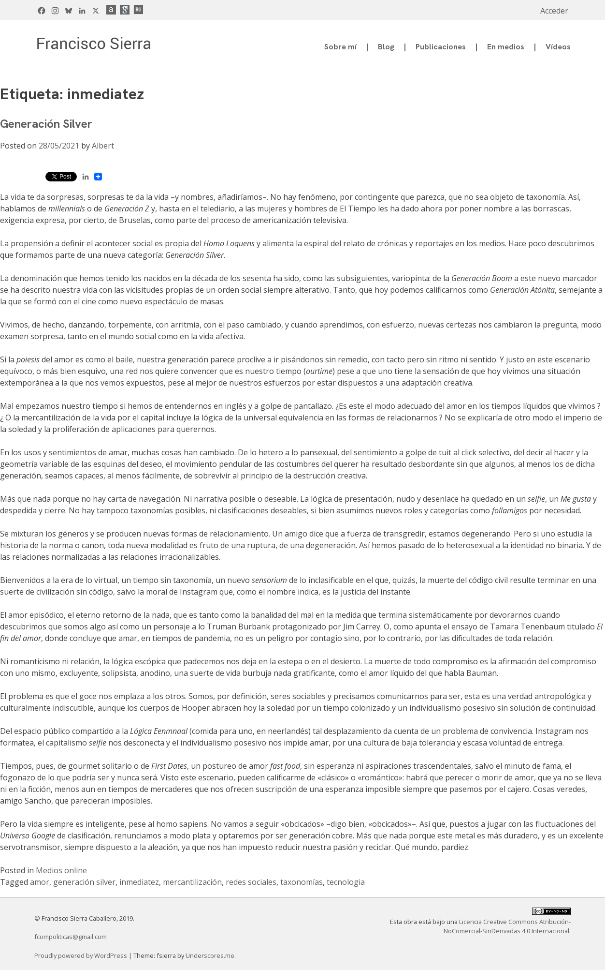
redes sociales (251, 882)
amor (39, 882)
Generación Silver (46, 123)
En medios (505, 47)
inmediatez (139, 882)
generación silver (84, 882)
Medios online (61, 870)
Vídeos (558, 47)
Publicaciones (441, 47)
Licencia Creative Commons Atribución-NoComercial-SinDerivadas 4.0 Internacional (507, 926)
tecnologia (346, 882)
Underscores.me (210, 955)
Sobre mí (340, 47)
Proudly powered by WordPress (81, 955)
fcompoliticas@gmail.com (70, 936)
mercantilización (192, 882)
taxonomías (301, 882)
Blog (386, 47)
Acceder (554, 10)
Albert (103, 145)
